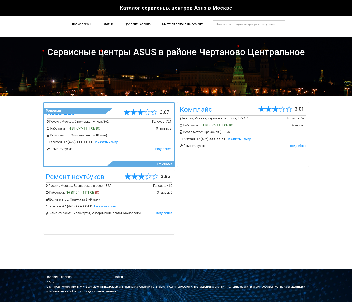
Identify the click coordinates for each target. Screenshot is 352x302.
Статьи (108, 24)
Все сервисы (81, 24)
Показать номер (106, 142)
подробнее (163, 149)
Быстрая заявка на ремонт (182, 24)
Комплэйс (196, 109)
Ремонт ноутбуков (75, 177)
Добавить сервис (138, 24)
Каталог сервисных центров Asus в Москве (176, 8)
